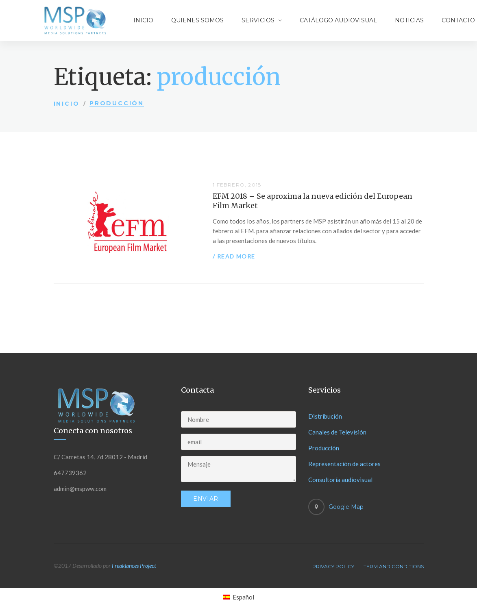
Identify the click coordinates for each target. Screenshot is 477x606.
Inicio (143, 20)
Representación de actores (344, 463)
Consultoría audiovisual (340, 479)
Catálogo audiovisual (338, 20)
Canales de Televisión (337, 432)
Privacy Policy (333, 566)
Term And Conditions (394, 566)
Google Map (346, 506)
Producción (323, 448)
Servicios (258, 20)
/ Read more (234, 256)
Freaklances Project (134, 565)
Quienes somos (197, 20)
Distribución (325, 416)
